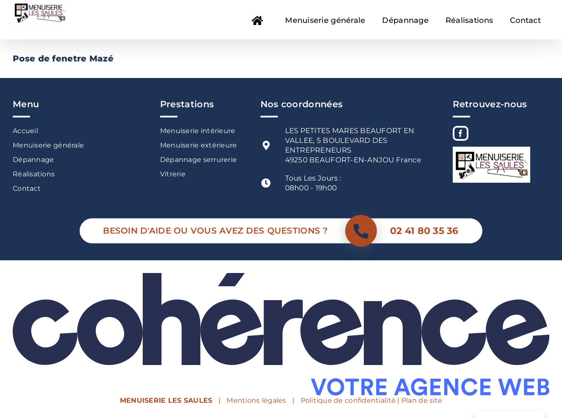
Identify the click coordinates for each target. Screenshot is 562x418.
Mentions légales (256, 400)
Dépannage (33, 160)
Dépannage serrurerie (198, 160)
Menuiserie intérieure (197, 131)
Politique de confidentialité (348, 400)
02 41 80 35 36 (424, 231)
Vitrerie (172, 174)
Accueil (25, 131)
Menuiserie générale (48, 145)
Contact (27, 188)
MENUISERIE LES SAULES (166, 400)
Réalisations (34, 174)
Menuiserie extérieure (198, 145)
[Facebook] (460, 133)
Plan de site (421, 400)
